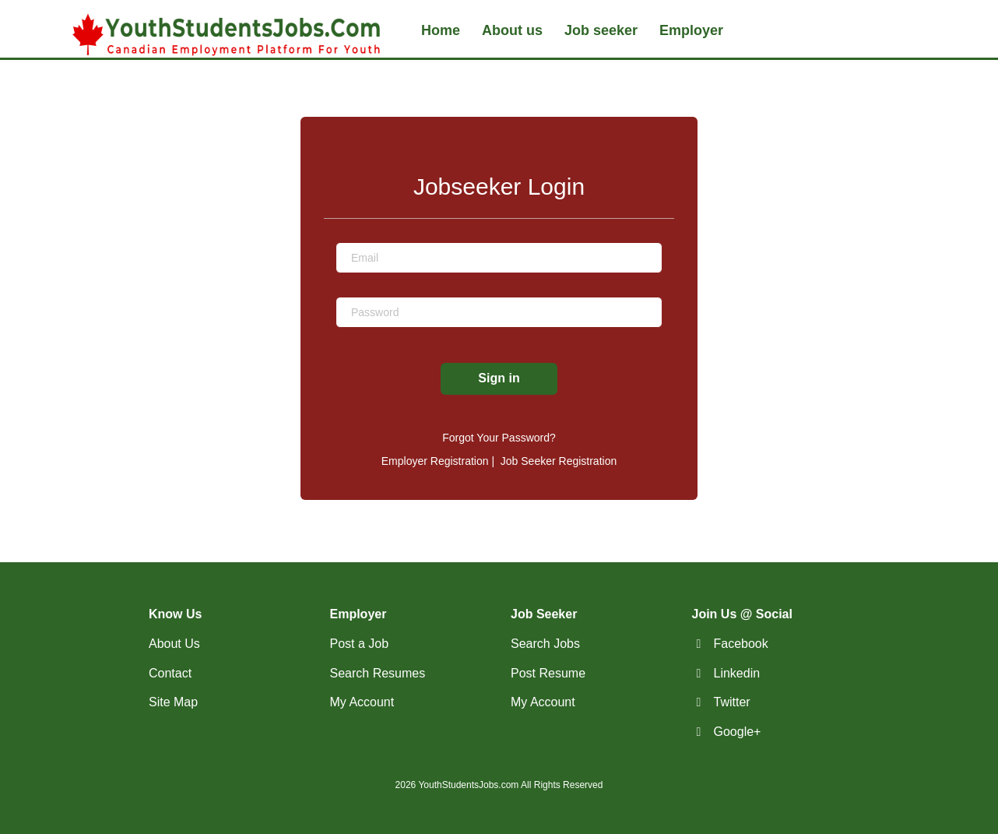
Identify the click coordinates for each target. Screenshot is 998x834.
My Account (362, 702)
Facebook (741, 643)
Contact (170, 673)
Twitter (732, 702)
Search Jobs (545, 643)
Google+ (737, 731)
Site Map (173, 702)
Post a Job (359, 643)
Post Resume (548, 673)
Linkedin (737, 673)
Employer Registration (435, 461)
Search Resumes (378, 673)
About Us (174, 643)
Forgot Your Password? (499, 437)
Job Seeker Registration (559, 461)
